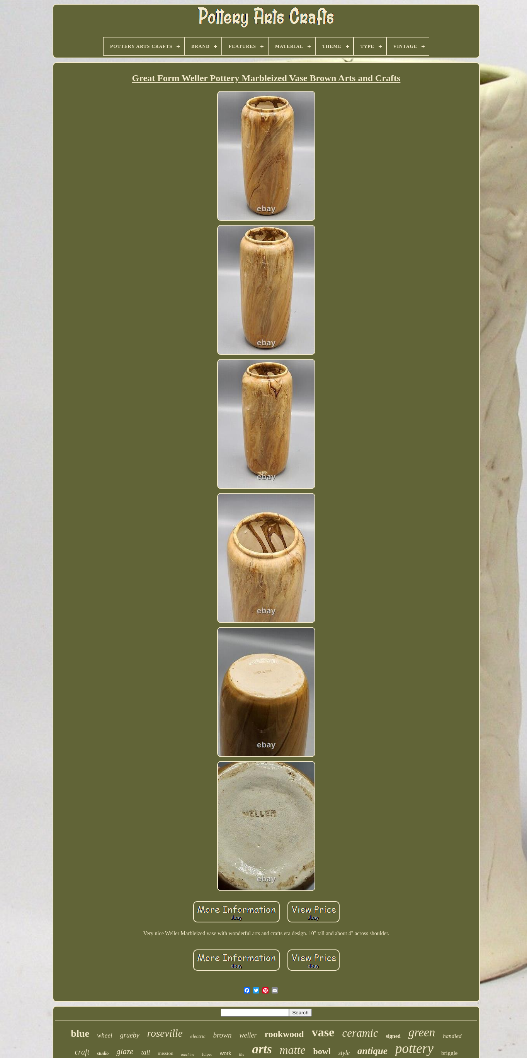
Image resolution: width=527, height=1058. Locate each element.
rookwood (284, 1034)
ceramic (360, 1033)
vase (323, 1032)
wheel (104, 1035)
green (421, 1032)
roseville (165, 1033)
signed (393, 1036)
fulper (207, 1054)
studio (103, 1053)
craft (82, 1052)
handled (452, 1036)
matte (293, 1049)
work (225, 1053)
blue (80, 1033)
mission (165, 1053)
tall (145, 1052)
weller (248, 1035)
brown (222, 1035)
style (344, 1053)
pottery (414, 1048)
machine (187, 1054)
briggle (449, 1053)
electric (198, 1036)
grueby (129, 1035)
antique (372, 1051)
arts (262, 1049)
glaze (124, 1051)
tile (241, 1054)
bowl (322, 1051)
